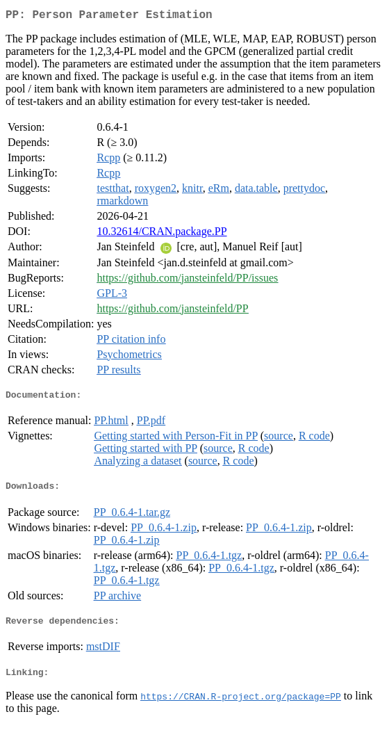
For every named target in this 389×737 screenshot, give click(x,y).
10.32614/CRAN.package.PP (161, 234)
